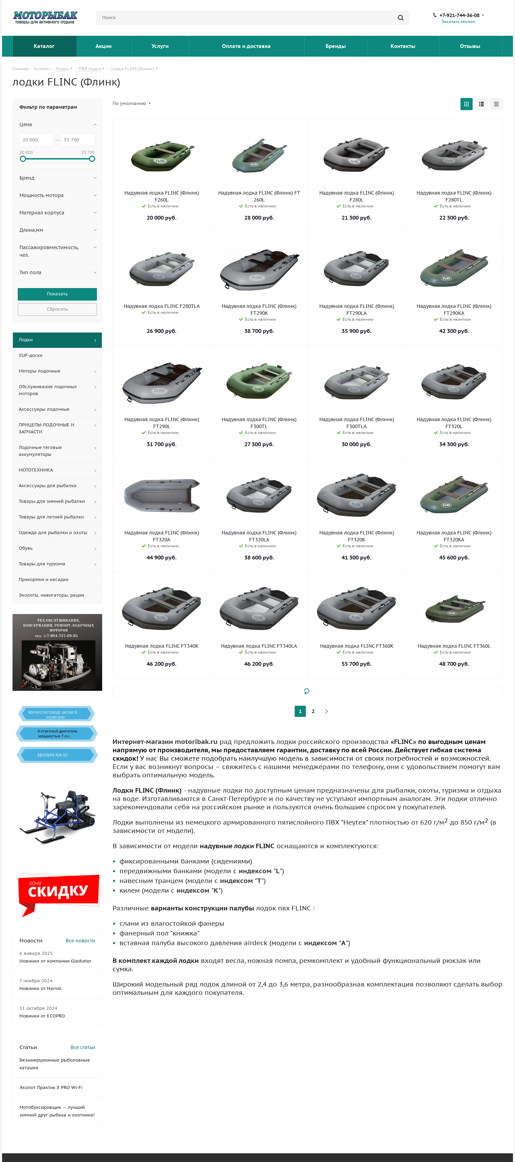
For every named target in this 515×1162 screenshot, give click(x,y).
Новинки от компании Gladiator (55, 961)
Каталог (45, 46)
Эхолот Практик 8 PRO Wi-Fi (50, 1087)
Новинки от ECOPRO (42, 1016)
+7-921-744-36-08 (460, 15)
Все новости (80, 941)
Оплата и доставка (247, 46)
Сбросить (57, 309)
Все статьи (83, 1047)
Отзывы (471, 46)
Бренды (336, 46)
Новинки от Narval (40, 988)
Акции (104, 46)
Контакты (404, 46)
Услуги (161, 46)
